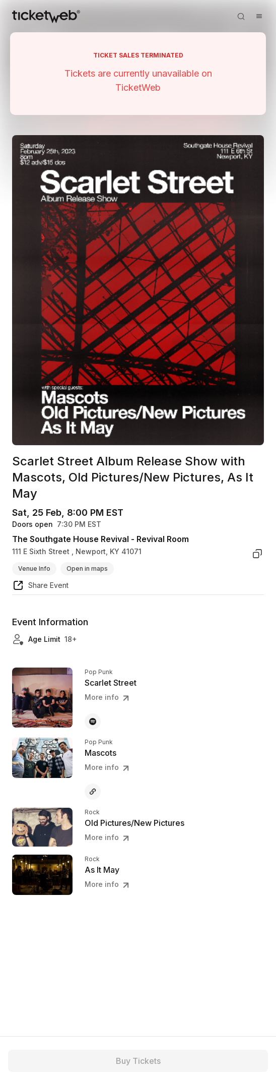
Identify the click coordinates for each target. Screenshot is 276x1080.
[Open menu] (259, 16)
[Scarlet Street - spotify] (93, 721)
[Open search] (241, 16)
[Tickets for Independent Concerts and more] (46, 16)
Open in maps (87, 568)
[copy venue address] (257, 553)
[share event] (40, 586)
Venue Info (34, 568)
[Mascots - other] (93, 792)
